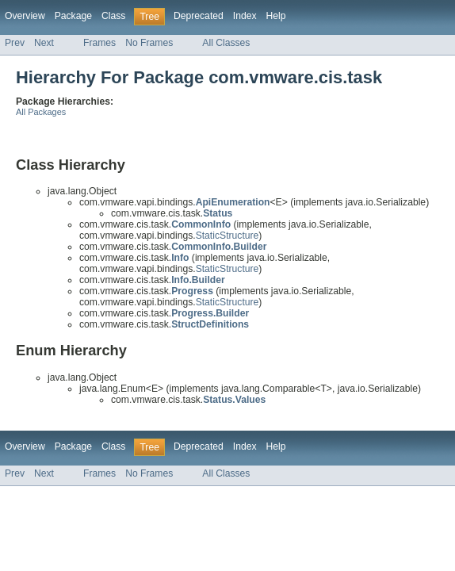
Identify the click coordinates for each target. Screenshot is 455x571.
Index (245, 15)
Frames (99, 42)
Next (44, 42)
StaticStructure (227, 235)
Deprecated (199, 15)
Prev (15, 42)
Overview (25, 15)
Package (73, 15)
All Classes (226, 42)
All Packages (41, 112)
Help (276, 15)
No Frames (149, 42)
